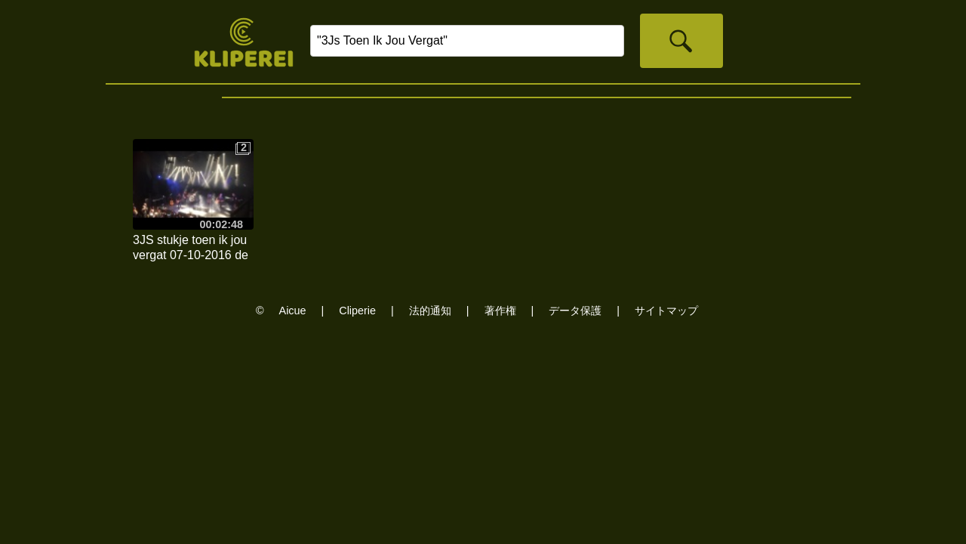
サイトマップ (666, 310)
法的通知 (430, 310)
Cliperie (357, 310)
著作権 (500, 310)
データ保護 (575, 310)
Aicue (292, 310)
